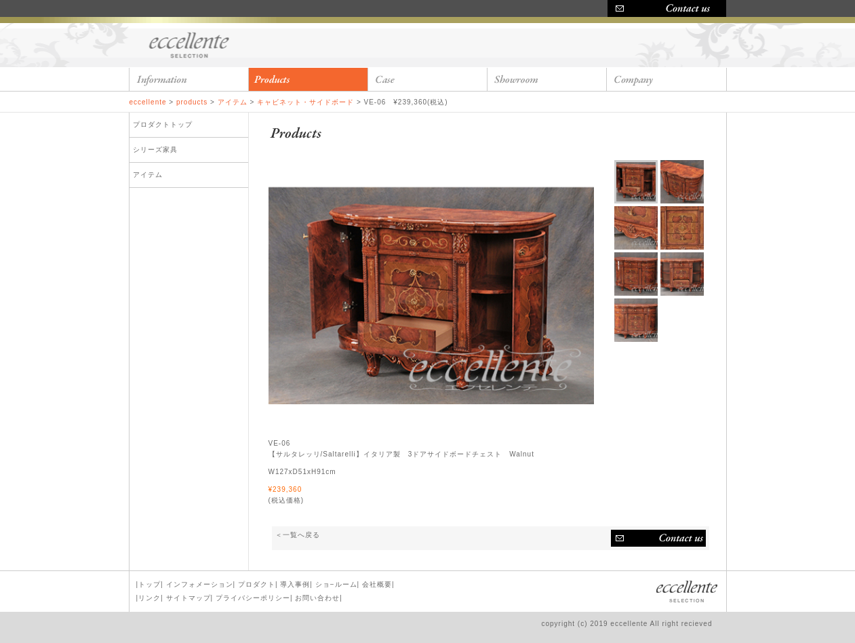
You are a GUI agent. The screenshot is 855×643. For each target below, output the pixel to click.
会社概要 (377, 584)
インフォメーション (199, 584)
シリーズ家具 (155, 149)
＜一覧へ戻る (297, 535)
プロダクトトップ (163, 124)
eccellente (191, 44)
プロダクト (256, 584)
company (666, 79)
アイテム (148, 174)
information (189, 79)
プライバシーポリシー (253, 598)
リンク (149, 598)
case (428, 79)
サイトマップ (188, 598)
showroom (547, 79)
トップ (149, 584)
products (308, 79)
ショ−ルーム (336, 584)
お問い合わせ (658, 538)
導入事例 (295, 584)
